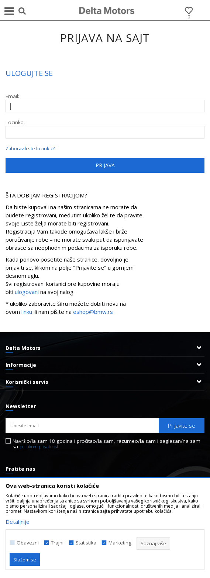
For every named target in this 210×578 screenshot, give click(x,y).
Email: (12, 96)
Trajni (57, 543)
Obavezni (28, 543)
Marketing (120, 543)
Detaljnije (18, 521)
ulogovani (27, 291)
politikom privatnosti (39, 447)
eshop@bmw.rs (93, 311)
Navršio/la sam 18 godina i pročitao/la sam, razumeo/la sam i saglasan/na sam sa (106, 443)
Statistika (86, 543)
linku (26, 311)
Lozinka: (15, 122)
